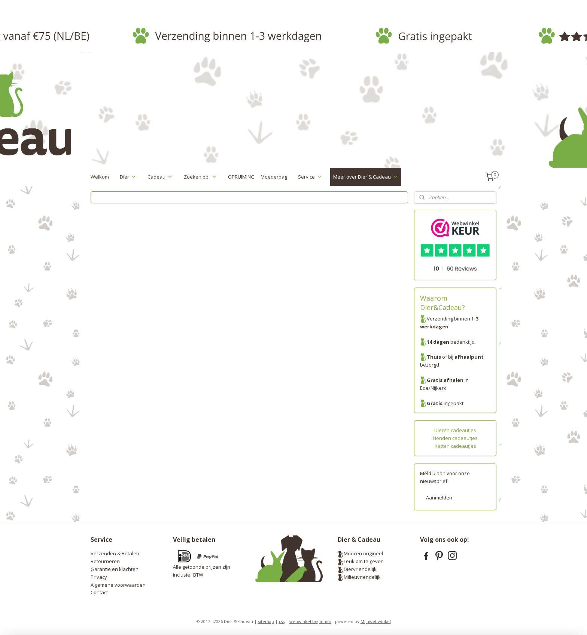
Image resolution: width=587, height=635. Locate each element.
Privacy (99, 577)
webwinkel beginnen (310, 621)
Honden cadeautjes (455, 438)
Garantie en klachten (115, 569)
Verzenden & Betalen (115, 553)
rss (282, 621)
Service (310, 176)
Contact (99, 592)
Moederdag (274, 176)
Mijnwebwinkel (376, 621)
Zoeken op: (200, 176)
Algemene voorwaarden (118, 584)
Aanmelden (439, 497)
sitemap (266, 621)
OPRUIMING (241, 176)
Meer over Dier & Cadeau (365, 176)
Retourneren (105, 561)
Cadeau (160, 176)
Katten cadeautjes (455, 446)
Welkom (100, 176)
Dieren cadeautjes (455, 430)
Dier (128, 176)
